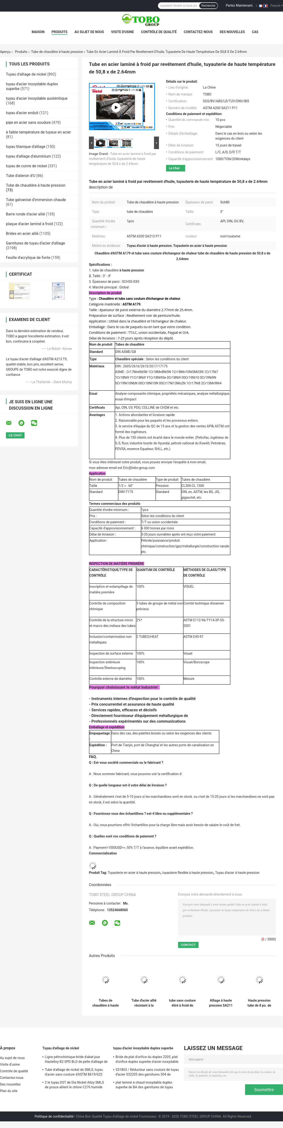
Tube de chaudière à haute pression (57, 52)
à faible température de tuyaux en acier (38, 132)
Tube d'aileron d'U (20, 175)
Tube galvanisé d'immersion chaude (36, 199)
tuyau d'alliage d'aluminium (28, 156)
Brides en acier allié (22, 233)
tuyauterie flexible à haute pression (187, 873)
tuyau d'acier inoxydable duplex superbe (143, 1048)
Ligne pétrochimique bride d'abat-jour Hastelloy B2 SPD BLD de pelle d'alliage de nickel (76, 1060)
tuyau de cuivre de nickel (26, 166)
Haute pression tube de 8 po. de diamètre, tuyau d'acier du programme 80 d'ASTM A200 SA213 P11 (259, 1003)
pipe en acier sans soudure (28, 122)
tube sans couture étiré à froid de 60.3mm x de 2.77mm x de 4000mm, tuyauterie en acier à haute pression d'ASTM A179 (182, 1003)
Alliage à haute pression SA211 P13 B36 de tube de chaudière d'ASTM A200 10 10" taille (220, 1003)
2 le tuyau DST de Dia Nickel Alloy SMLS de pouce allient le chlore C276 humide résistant (74, 1085)
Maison (38, 32)
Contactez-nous (198, 32)
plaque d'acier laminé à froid (29, 224)
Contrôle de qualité (159, 32)
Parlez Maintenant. (240, 5)
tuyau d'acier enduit (22, 113)
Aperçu (5, 52)
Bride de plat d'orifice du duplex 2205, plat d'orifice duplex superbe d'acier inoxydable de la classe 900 (147, 1060)
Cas (255, 32)
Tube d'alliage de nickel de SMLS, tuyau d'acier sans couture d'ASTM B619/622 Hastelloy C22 (74, 1073)
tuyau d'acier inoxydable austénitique (36, 98)
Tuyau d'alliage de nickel (26, 74)
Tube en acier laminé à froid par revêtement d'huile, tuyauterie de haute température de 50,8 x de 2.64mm (122, 159)
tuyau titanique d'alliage (25, 146)
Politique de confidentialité (54, 1116)
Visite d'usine (122, 32)
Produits (59, 32)
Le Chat (174, 168)
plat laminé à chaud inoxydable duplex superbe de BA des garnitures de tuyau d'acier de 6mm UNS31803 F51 (144, 1085)
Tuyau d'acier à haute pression (237, 873)
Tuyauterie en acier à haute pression (134, 873)
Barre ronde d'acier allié (25, 214)
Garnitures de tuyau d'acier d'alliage (35, 243)
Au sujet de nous (89, 32)
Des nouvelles (232, 32)
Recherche (208, 5)
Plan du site (8, 1091)
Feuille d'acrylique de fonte (28, 257)
